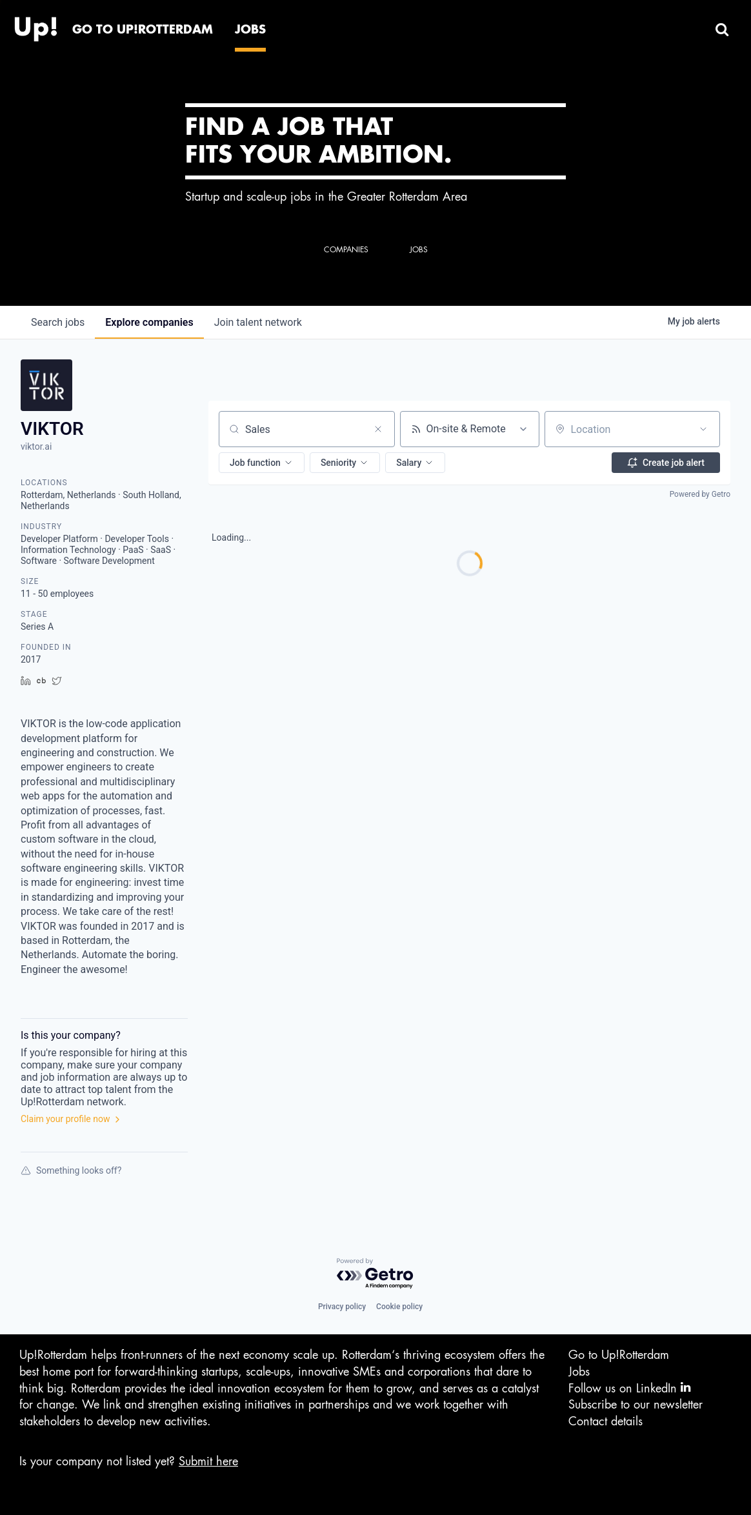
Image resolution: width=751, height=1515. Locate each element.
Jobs (579, 1372)
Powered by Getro (700, 494)
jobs (58, 322)
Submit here (208, 1461)
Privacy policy (342, 1306)
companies (149, 322)
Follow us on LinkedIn (629, 1387)
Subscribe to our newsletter (635, 1404)
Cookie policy (399, 1306)
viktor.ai (36, 446)
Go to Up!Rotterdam (618, 1355)
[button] (262, 462)
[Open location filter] (703, 429)
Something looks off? (71, 1170)
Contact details (605, 1421)
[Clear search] (378, 429)
